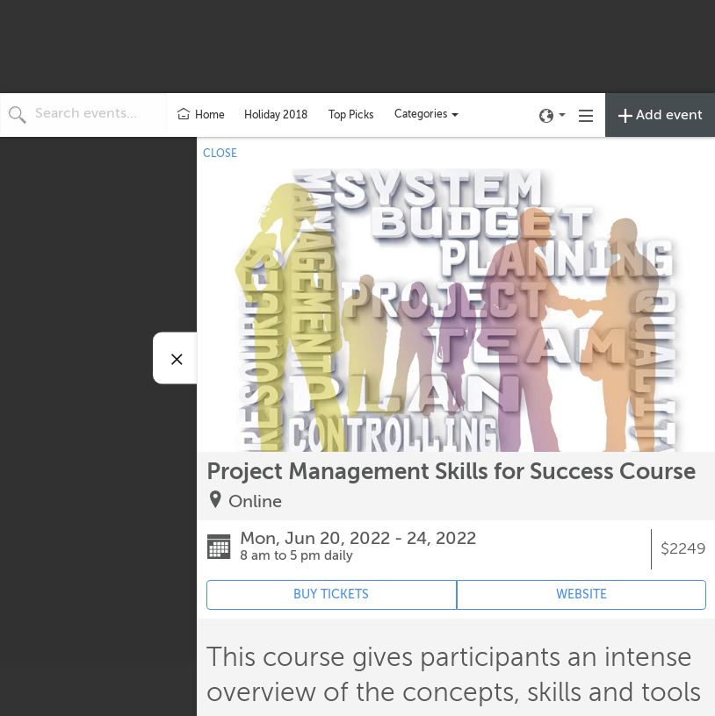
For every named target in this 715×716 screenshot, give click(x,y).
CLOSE (220, 153)
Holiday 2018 (275, 115)
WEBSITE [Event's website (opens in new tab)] (581, 594)
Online (255, 501)
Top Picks (351, 115)
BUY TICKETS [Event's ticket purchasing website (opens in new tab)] (331, 594)
